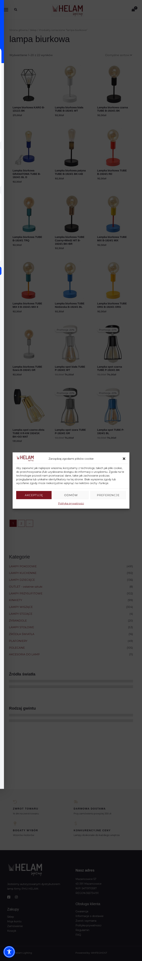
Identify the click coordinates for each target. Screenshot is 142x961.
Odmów (71, 495)
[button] (124, 458)
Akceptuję (34, 495)
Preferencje (108, 495)
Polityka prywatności (71, 503)
